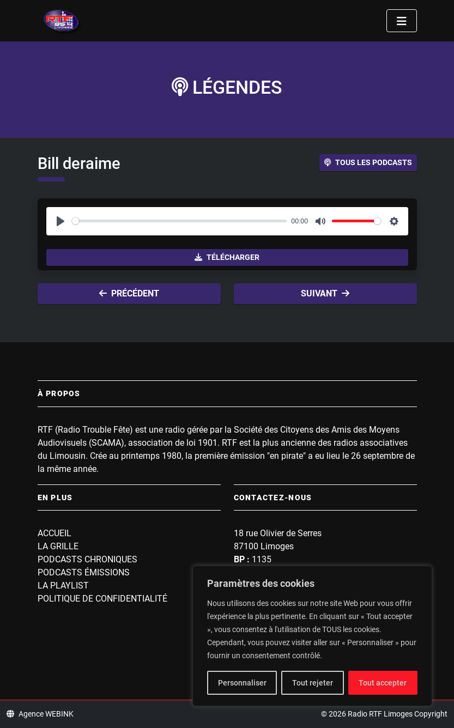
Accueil (54, 533)
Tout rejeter (312, 682)
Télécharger (227, 257)
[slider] (179, 221)
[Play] (60, 221)
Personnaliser (242, 682)
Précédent (129, 293)
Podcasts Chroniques (87, 559)
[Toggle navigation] (401, 20)
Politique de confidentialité (102, 598)
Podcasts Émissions (84, 572)
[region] (312, 636)
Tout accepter (383, 682)
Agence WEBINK (40, 713)
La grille (58, 546)
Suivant (325, 293)
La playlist (63, 585)
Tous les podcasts (368, 162)
